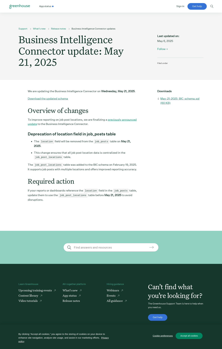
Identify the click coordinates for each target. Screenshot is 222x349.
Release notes (58, 28)
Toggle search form (212, 6)
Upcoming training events (35, 289)
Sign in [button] (180, 6)
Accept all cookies (189, 336)
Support (22, 28)
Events (111, 294)
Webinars (113, 289)
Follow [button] (161, 49)
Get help (197, 6)
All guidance (115, 299)
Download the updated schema (48, 98)
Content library (28, 294)
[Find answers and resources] (110, 246)
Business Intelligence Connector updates (93, 28)
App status (70, 294)
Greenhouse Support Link (19, 6)
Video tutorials (28, 299)
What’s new (39, 28)
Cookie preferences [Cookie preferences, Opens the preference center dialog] (163, 336)
